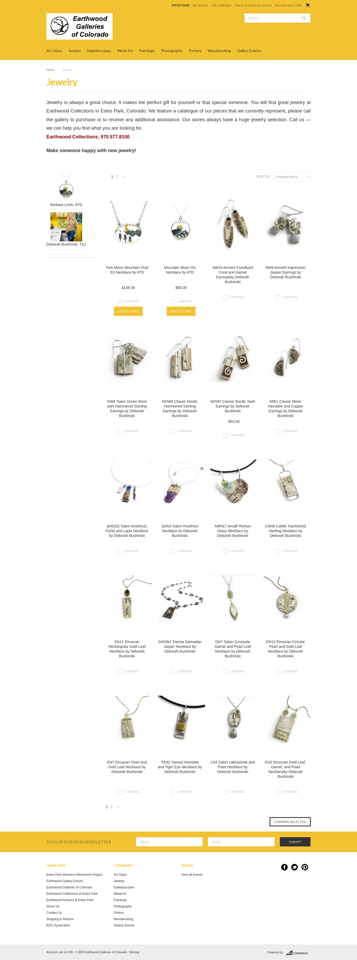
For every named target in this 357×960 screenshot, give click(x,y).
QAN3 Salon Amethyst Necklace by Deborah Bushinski (179, 531)
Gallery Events (249, 50)
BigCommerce (298, 953)
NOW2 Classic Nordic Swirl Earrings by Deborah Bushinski (232, 406)
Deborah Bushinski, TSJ (66, 244)
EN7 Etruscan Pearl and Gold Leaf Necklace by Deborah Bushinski (127, 767)
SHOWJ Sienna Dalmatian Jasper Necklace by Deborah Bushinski (180, 646)
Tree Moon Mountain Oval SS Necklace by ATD (127, 269)
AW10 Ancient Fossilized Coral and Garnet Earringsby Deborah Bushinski (232, 274)
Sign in (239, 5)
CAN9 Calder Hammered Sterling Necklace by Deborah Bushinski (285, 531)
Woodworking (219, 50)
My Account (200, 5)
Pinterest (305, 867)
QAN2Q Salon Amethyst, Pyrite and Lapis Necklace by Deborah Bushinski (127, 531)
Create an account (260, 5)
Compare (131, 301)
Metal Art (125, 50)
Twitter (294, 867)
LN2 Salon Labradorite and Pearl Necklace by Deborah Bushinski (233, 767)
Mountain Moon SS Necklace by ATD (180, 269)
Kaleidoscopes (99, 50)
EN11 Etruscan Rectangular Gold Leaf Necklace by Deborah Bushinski (126, 649)
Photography (172, 50)
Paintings (147, 50)
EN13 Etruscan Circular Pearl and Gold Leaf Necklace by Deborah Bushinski (285, 649)
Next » (123, 178)
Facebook (284, 867)
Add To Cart (128, 311)
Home (51, 69)
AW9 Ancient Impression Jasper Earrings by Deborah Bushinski (286, 272)
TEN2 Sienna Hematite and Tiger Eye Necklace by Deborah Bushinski (180, 767)
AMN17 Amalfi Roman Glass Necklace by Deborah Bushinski (233, 531)
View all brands (192, 875)
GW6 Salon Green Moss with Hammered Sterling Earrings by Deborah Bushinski (127, 408)
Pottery (195, 50)
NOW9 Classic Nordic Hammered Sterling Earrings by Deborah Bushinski (180, 408)
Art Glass (54, 50)
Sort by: (263, 177)
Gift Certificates (221, 5)
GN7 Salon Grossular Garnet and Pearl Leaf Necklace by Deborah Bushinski (233, 649)
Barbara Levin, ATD (66, 205)
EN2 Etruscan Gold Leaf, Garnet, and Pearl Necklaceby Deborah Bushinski (285, 769)
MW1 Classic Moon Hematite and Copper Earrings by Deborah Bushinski (285, 408)
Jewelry (74, 50)
